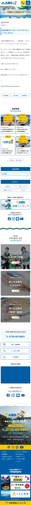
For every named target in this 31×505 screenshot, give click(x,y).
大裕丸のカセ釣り (7, 456)
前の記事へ (6, 95)
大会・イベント (23, 186)
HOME (4, 452)
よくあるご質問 (20, 459)
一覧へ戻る (15, 95)
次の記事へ (24, 95)
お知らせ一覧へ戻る (15, 160)
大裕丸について (20, 456)
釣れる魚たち (19, 454)
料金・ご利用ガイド (7, 459)
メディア (23, 190)
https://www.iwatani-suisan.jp (10, 86)
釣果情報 (4, 454)
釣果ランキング (8, 190)
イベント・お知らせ (21, 452)
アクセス (18, 461)
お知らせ (4, 25)
